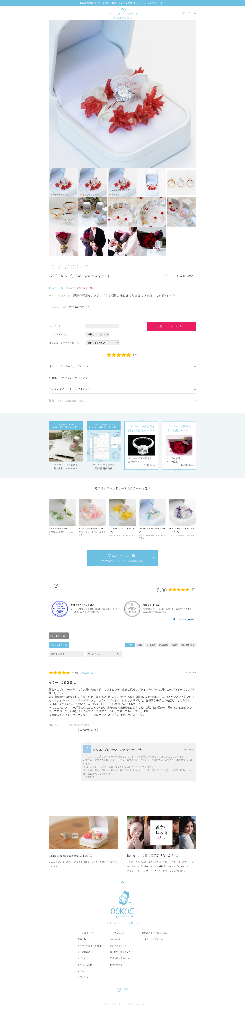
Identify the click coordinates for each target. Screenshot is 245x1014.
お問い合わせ (116, 964)
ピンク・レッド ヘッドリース (69, 268)
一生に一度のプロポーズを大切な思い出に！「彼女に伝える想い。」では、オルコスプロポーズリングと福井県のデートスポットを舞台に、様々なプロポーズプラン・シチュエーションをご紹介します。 (161, 844)
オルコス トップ (85, 933)
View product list (122, 558)
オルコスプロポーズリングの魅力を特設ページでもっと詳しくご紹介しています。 (83, 842)
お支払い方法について (120, 952)
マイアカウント (117, 933)
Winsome (87, 265)
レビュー (82, 971)
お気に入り (83, 977)
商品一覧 (82, 939)
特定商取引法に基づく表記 (154, 933)
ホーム (52, 265)
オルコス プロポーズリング (69, 265)
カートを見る (116, 939)
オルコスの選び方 (86, 952)
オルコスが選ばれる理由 (89, 945)
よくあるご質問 (85, 964)
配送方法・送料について (121, 958)
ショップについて (118, 945)
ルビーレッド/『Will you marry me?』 (72, 725)
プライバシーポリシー (152, 939)
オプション (83, 958)
